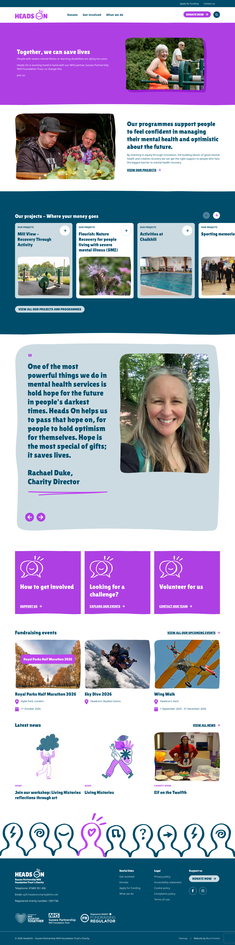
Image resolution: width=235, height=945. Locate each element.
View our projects (141, 170)
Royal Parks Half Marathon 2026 (45, 694)
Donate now (195, 14)
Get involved (92, 15)
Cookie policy (162, 888)
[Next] (216, 215)
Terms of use (162, 899)
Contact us (209, 3)
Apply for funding (189, 3)
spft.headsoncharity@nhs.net (40, 894)
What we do (114, 15)
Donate (72, 15)
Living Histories (99, 792)
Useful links (126, 870)
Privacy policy (162, 876)
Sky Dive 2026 (98, 694)
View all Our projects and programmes (49, 309)
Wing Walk (164, 694)
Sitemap (183, 938)
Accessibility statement (168, 882)
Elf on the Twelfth (170, 792)
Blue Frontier (213, 938)
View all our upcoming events (191, 632)
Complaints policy (164, 893)
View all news (204, 725)
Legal (157, 870)
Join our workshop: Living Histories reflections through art (48, 795)
